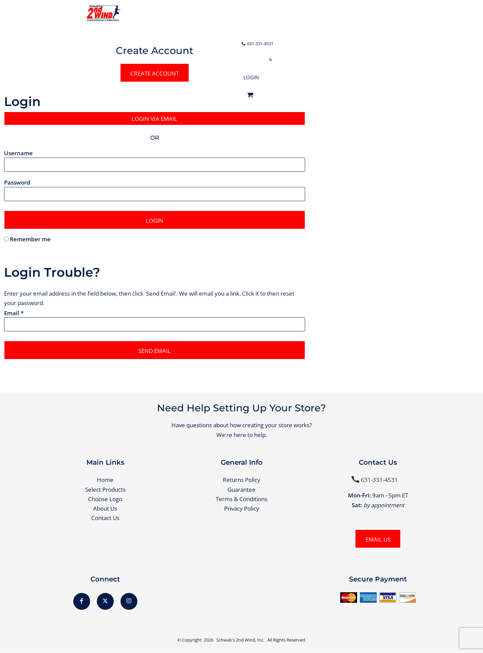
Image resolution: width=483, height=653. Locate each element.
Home (105, 480)
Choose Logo (105, 499)
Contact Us (105, 518)
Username (18, 153)
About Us (105, 509)
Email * (14, 313)
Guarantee (241, 489)
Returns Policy (241, 480)
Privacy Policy (241, 509)
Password (17, 183)
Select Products (105, 489)
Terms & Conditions (241, 499)
